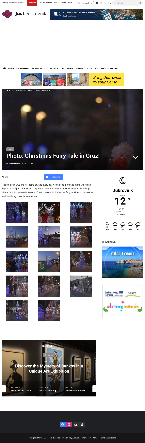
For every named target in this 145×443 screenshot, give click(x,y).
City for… (54, 68)
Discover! (67, 68)
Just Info (99, 68)
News (11, 68)
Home (9, 90)
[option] (49, 368)
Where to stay (83, 68)
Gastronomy (39, 68)
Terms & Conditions (108, 438)
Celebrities (22, 68)
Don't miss (49, 355)
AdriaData (76, 438)
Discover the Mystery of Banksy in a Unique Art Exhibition (49, 369)
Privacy (95, 438)
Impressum (86, 438)
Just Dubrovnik (14, 164)
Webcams (113, 68)
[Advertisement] (72, 45)
